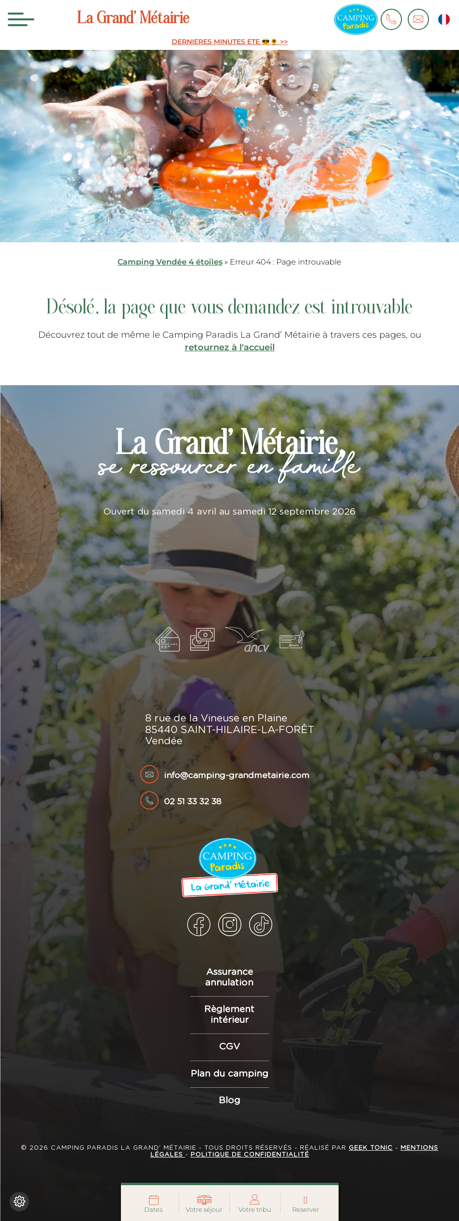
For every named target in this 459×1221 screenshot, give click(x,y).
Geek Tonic (371, 1148)
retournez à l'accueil (230, 347)
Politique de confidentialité (250, 1155)
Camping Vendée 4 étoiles (170, 261)
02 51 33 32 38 (193, 802)
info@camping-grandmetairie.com (237, 775)
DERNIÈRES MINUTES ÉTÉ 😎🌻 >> (230, 42)
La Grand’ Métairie (133, 19)
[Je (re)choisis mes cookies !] (19, 1201)
